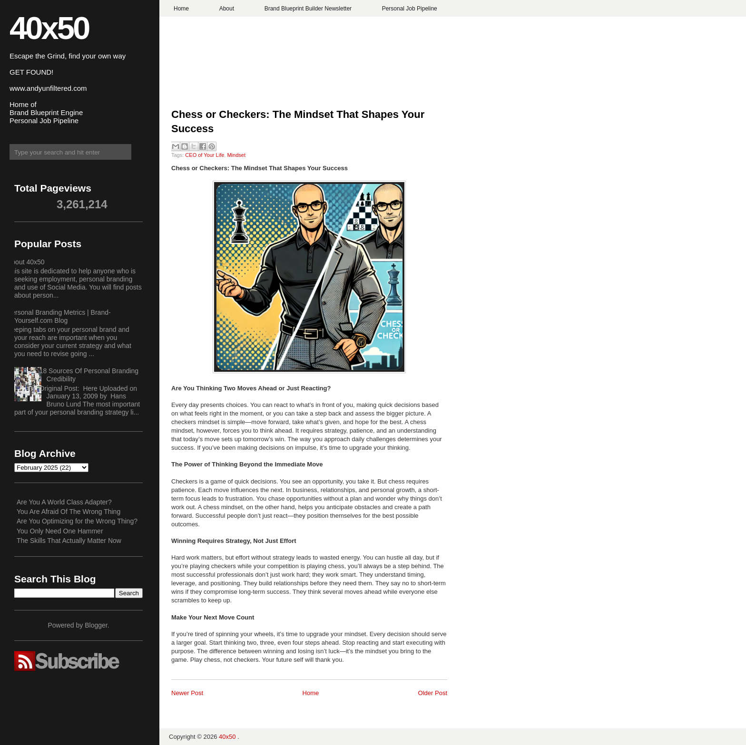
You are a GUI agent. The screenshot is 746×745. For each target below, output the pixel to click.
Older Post (432, 693)
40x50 (49, 28)
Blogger (96, 625)
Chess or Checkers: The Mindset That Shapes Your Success (297, 121)
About (226, 8)
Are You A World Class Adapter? (64, 502)
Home (181, 8)
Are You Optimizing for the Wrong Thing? (77, 521)
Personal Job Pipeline (409, 8)
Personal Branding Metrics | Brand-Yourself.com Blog (59, 316)
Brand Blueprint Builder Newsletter (308, 8)
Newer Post (187, 693)
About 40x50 (26, 262)
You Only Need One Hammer (60, 531)
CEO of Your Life (204, 155)
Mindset (236, 155)
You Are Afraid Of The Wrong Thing (68, 511)
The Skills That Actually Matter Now (69, 540)
